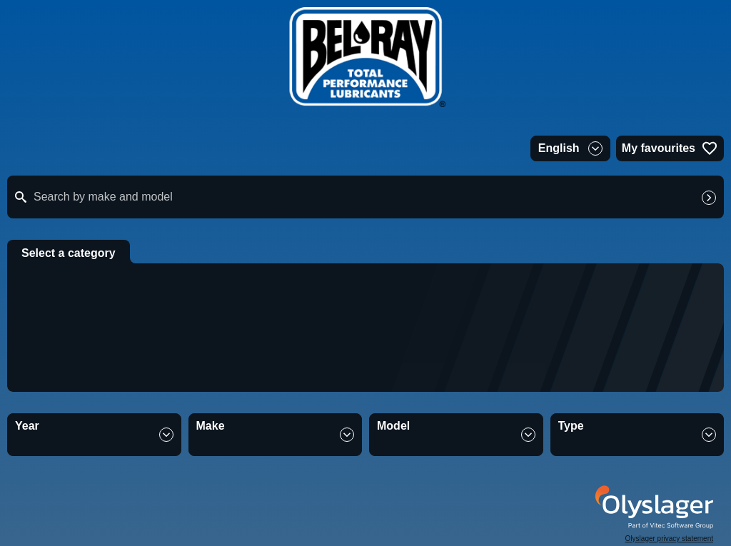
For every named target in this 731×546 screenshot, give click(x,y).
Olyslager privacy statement (669, 538)
